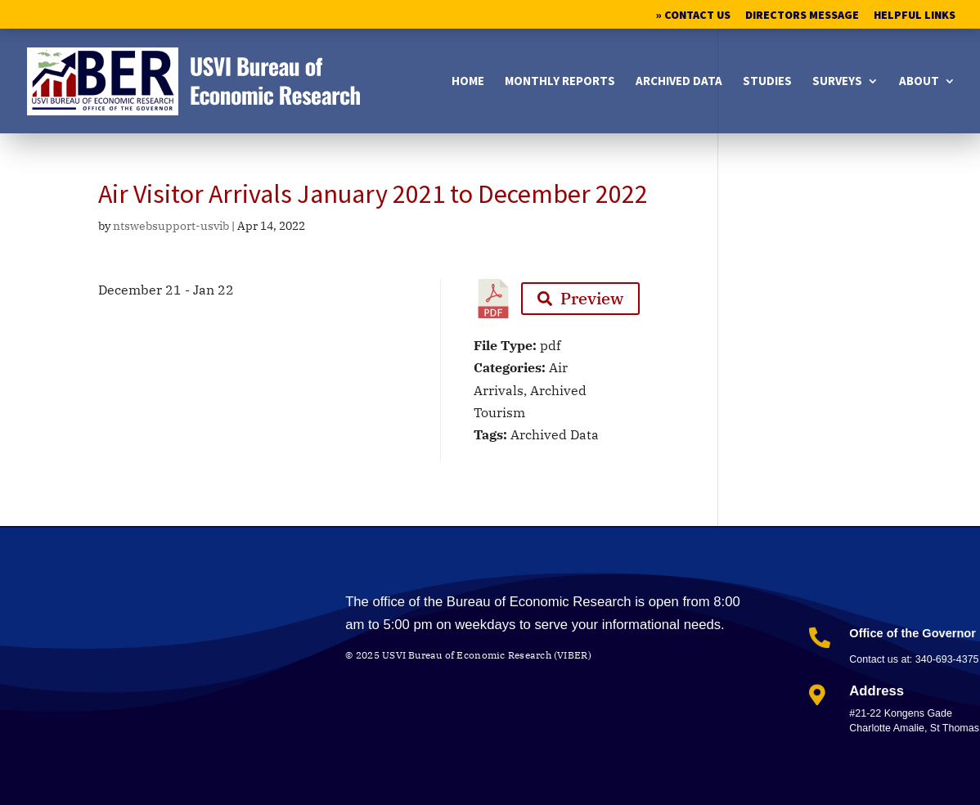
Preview (580, 298)
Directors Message (802, 15)
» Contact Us (693, 15)
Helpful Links (914, 15)
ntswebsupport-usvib (171, 225)
